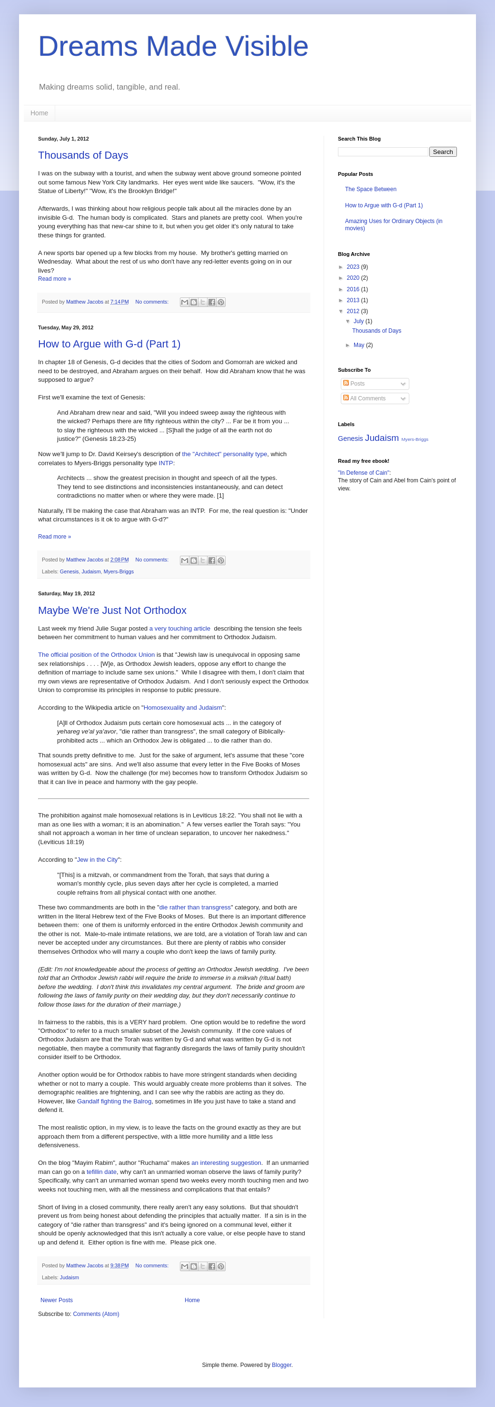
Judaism (90, 571)
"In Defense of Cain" (363, 472)
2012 (354, 311)
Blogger (281, 1365)
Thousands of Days (83, 155)
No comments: (153, 302)
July (360, 321)
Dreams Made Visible (173, 46)
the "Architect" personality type (224, 454)
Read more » (54, 278)
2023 (354, 267)
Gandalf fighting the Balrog (114, 1101)
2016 (354, 289)
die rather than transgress (195, 907)
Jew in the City (97, 859)
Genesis (69, 571)
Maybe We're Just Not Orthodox (112, 610)
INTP (166, 463)
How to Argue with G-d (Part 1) (109, 344)
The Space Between (370, 189)
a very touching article (179, 628)
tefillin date (102, 1171)
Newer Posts (56, 1300)
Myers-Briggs (119, 571)
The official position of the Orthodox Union (96, 654)
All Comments (364, 398)
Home (39, 113)
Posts (354, 383)
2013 (354, 300)
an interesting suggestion (226, 1162)
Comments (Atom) (96, 1314)
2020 (354, 278)
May (360, 345)
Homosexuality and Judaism (183, 707)
